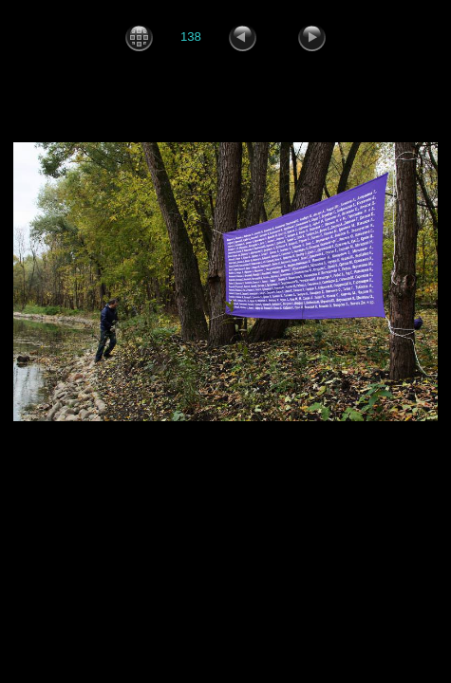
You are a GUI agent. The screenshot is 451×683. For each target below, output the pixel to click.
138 (190, 36)
